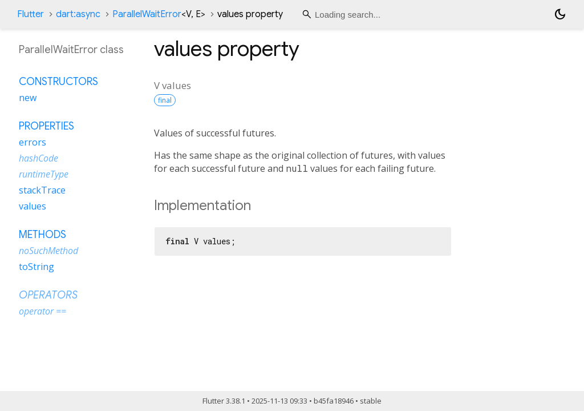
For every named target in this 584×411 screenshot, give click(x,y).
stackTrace (42, 190)
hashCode (38, 158)
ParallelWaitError (158, 14)
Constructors (58, 81)
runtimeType (43, 174)
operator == (42, 311)
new (27, 97)
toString (36, 266)
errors (32, 142)
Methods (42, 234)
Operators (48, 295)
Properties (46, 126)
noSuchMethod (48, 250)
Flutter (30, 14)
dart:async (78, 14)
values (32, 206)
